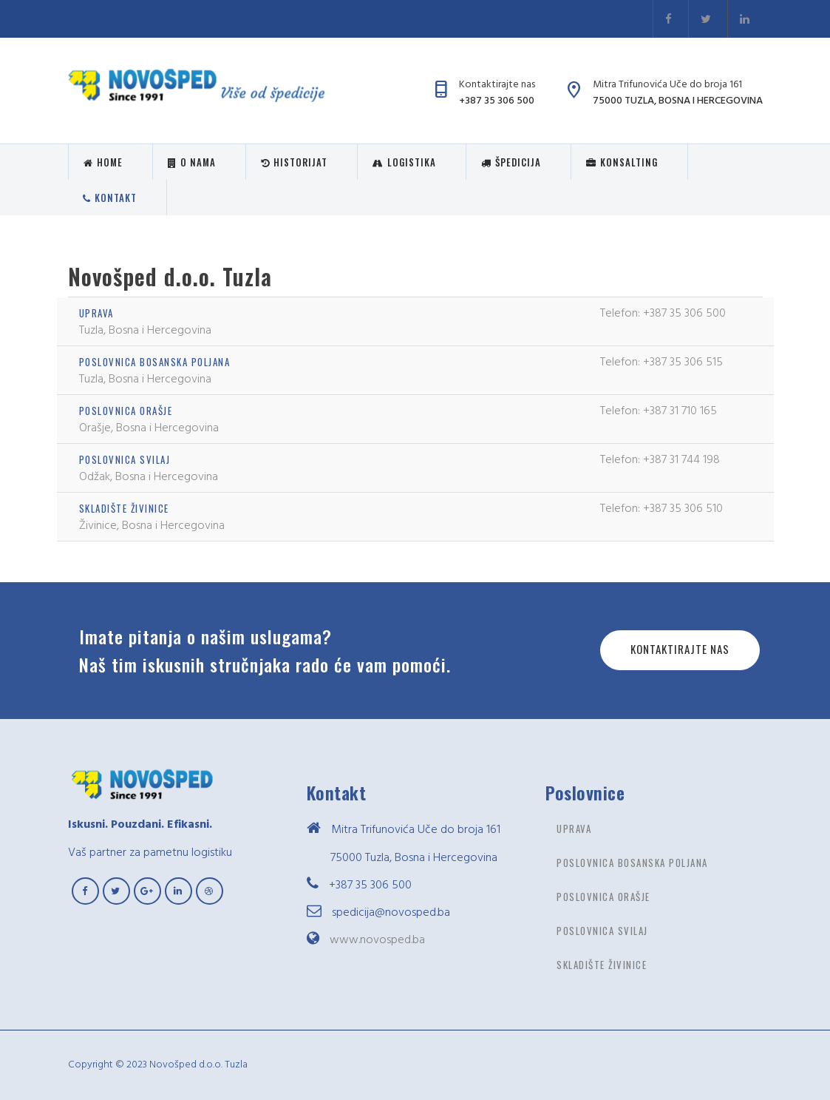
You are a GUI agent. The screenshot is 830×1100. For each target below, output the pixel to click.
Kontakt (110, 197)
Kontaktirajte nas (679, 649)
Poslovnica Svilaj (125, 459)
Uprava (96, 313)
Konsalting (622, 162)
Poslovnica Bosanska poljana (155, 361)
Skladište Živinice (124, 508)
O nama (192, 162)
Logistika (404, 162)
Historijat (294, 162)
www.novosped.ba (377, 939)
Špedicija (511, 162)
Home (103, 162)
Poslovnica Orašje (126, 410)
